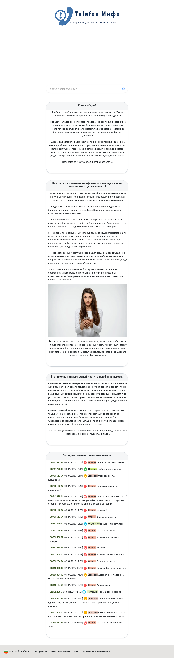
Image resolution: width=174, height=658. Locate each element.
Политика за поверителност (96, 651)
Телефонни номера (60, 651)
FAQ (76, 651)
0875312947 (56, 530)
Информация (40, 651)
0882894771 (56, 598)
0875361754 (56, 475)
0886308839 (56, 568)
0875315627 (56, 486)
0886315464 (56, 585)
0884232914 (56, 496)
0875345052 (56, 537)
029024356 (56, 591)
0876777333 (56, 469)
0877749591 (56, 462)
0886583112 (56, 574)
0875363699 (56, 523)
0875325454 (56, 547)
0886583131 (56, 622)
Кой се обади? (22, 651)
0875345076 (56, 554)
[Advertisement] (87, 58)
